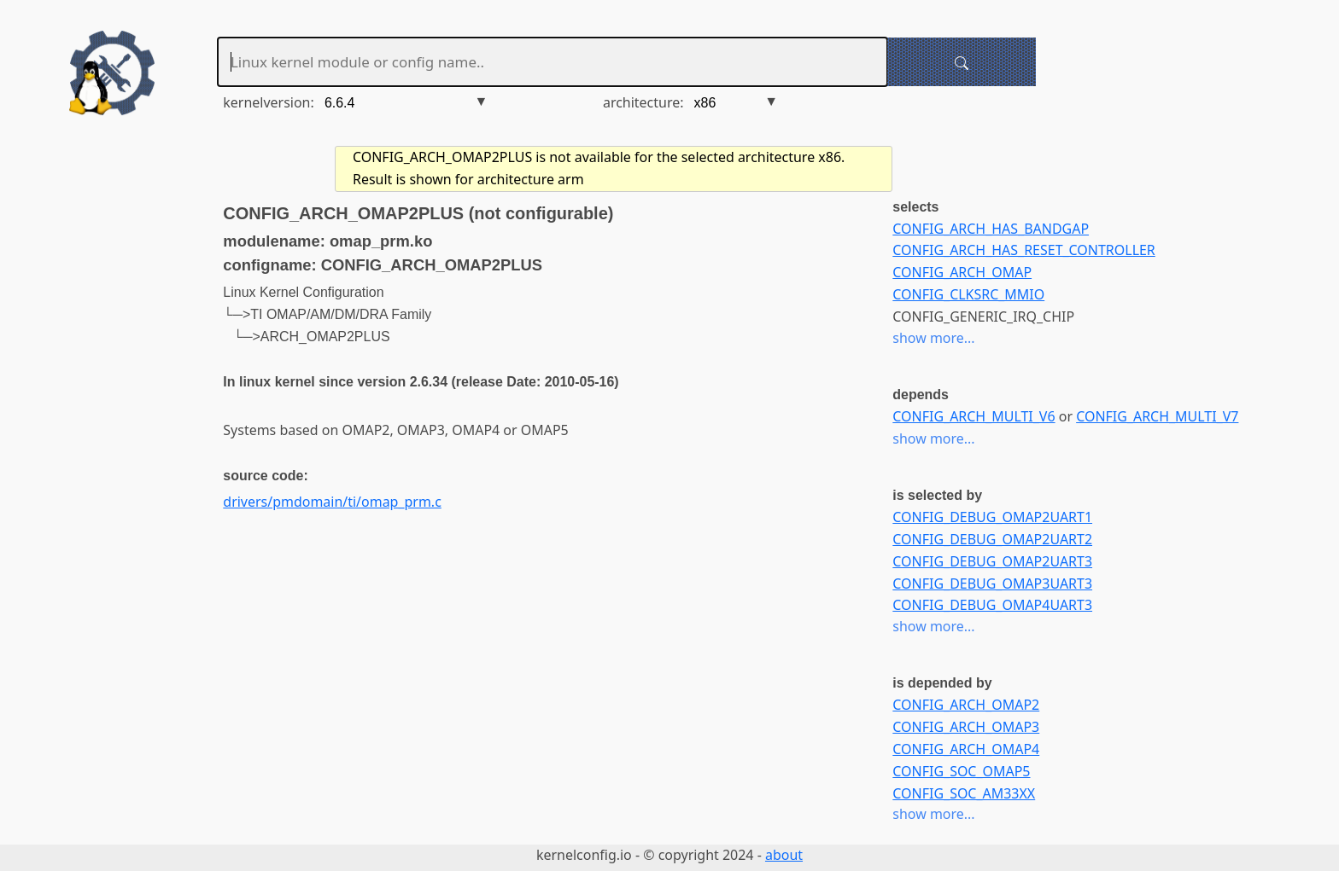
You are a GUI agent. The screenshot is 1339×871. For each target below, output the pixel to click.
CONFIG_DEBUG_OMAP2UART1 (992, 517)
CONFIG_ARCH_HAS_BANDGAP (990, 228)
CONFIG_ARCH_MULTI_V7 (1157, 416)
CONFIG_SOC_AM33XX (963, 793)
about (784, 854)
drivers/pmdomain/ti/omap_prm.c (332, 501)
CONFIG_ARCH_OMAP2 (965, 704)
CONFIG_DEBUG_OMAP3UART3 (992, 583)
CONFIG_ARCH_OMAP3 (965, 726)
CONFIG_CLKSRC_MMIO (968, 294)
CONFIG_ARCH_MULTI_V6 (973, 416)
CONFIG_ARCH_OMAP (962, 272)
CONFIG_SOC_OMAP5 (961, 771)
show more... (933, 337)
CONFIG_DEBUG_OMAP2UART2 (992, 539)
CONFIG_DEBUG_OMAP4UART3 (992, 604)
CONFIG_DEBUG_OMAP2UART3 (992, 561)
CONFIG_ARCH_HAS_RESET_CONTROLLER (1023, 250)
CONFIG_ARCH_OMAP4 (965, 749)
